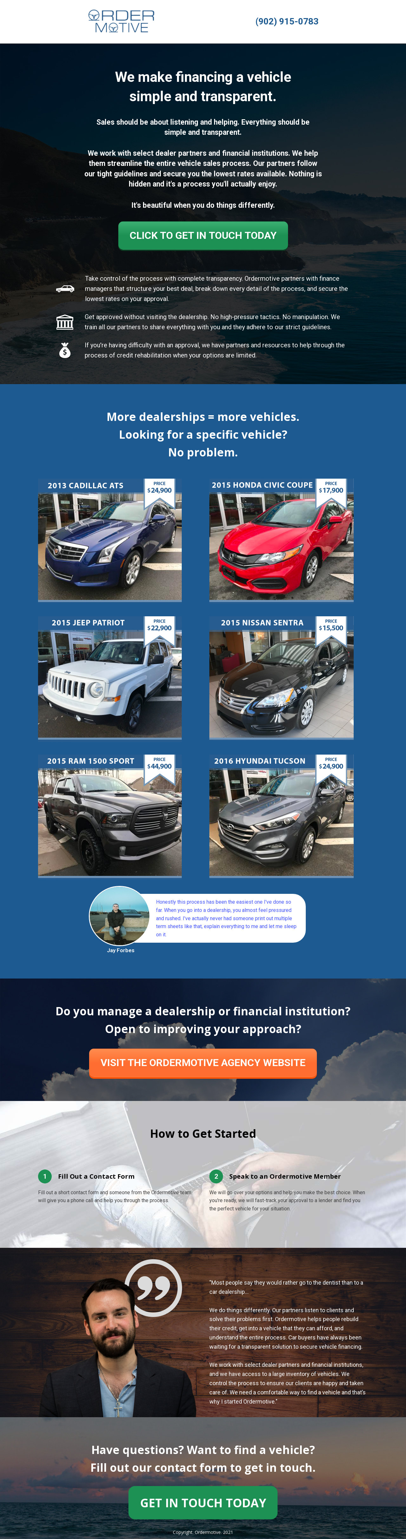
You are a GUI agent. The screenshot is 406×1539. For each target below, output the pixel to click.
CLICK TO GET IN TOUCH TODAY (203, 235)
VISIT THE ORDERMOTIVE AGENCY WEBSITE (203, 1063)
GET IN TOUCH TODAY (203, 1503)
